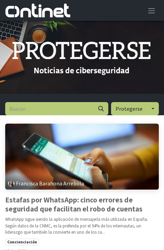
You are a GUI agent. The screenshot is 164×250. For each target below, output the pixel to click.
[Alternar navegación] (151, 10)
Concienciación (22, 241)
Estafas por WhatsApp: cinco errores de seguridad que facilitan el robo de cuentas (74, 204)
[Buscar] (101, 108)
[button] (135, 108)
